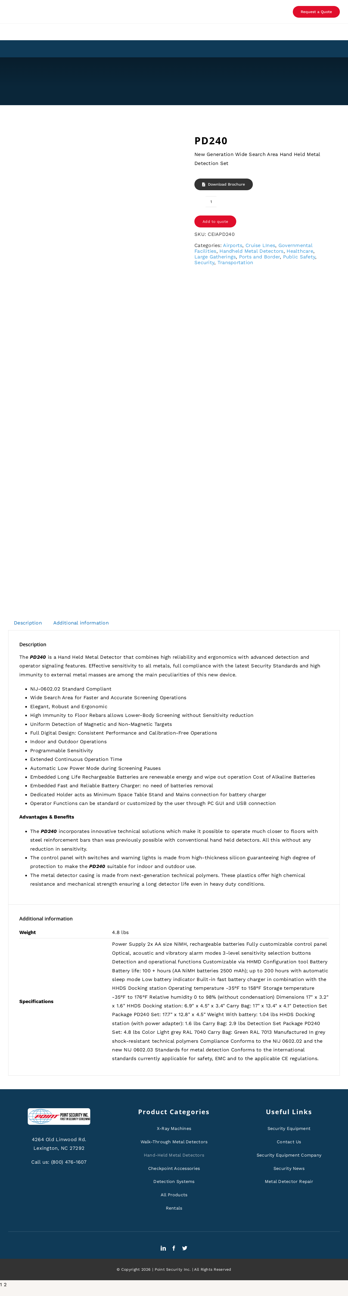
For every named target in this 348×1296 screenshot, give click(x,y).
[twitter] (184, 1248)
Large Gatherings (215, 257)
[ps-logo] (59, 1110)
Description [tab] (28, 623)
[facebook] (173, 1248)
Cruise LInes (260, 245)
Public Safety (299, 257)
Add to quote (215, 221)
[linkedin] (163, 1248)
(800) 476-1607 (69, 1162)
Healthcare (300, 251)
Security (204, 262)
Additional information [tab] (81, 623)
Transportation (235, 262)
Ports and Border (259, 257)
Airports (232, 245)
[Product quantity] (211, 201)
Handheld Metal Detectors (251, 251)
